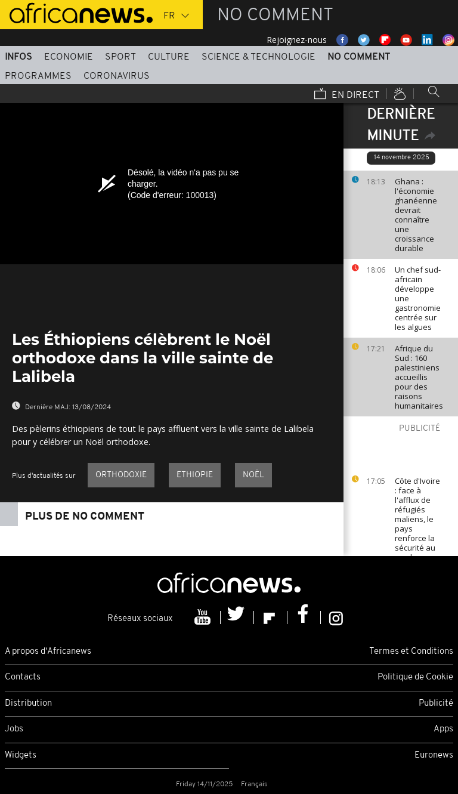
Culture (169, 57)
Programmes (38, 76)
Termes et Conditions (411, 651)
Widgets (20, 755)
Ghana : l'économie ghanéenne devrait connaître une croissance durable (416, 215)
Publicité (436, 703)
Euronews (433, 755)
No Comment (358, 57)
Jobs (14, 729)
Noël (253, 475)
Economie (68, 57)
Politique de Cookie (415, 677)
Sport (120, 57)
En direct (346, 94)
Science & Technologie (258, 57)
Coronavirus (116, 76)
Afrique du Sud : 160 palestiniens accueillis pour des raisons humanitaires (419, 377)
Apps (443, 729)
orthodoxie (121, 475)
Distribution (28, 703)
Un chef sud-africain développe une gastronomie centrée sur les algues (418, 298)
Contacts (23, 677)
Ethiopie (195, 475)
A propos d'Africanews (48, 651)
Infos (18, 57)
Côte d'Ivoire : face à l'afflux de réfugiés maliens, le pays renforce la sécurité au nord (417, 519)
